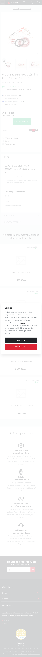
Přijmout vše (21, 347)
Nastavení (21, 340)
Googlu (23, 323)
